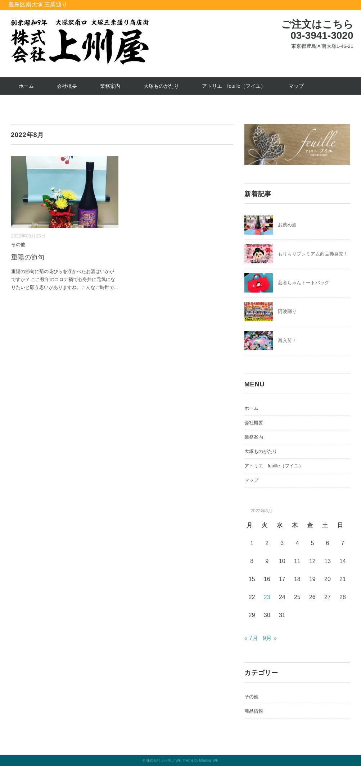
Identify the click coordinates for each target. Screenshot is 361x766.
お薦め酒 (287, 224)
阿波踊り (287, 311)
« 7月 (251, 638)
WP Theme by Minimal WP (197, 760)
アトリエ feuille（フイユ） (234, 86)
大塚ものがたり (161, 86)
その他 (18, 244)
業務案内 (110, 86)
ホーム (26, 86)
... (116, 287)
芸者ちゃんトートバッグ (303, 282)
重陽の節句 (28, 257)
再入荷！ (287, 340)
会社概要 (67, 86)
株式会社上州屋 (158, 760)
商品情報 (253, 711)
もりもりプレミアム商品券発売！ (313, 254)
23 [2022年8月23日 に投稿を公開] (267, 597)
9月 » (269, 638)
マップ (296, 86)
